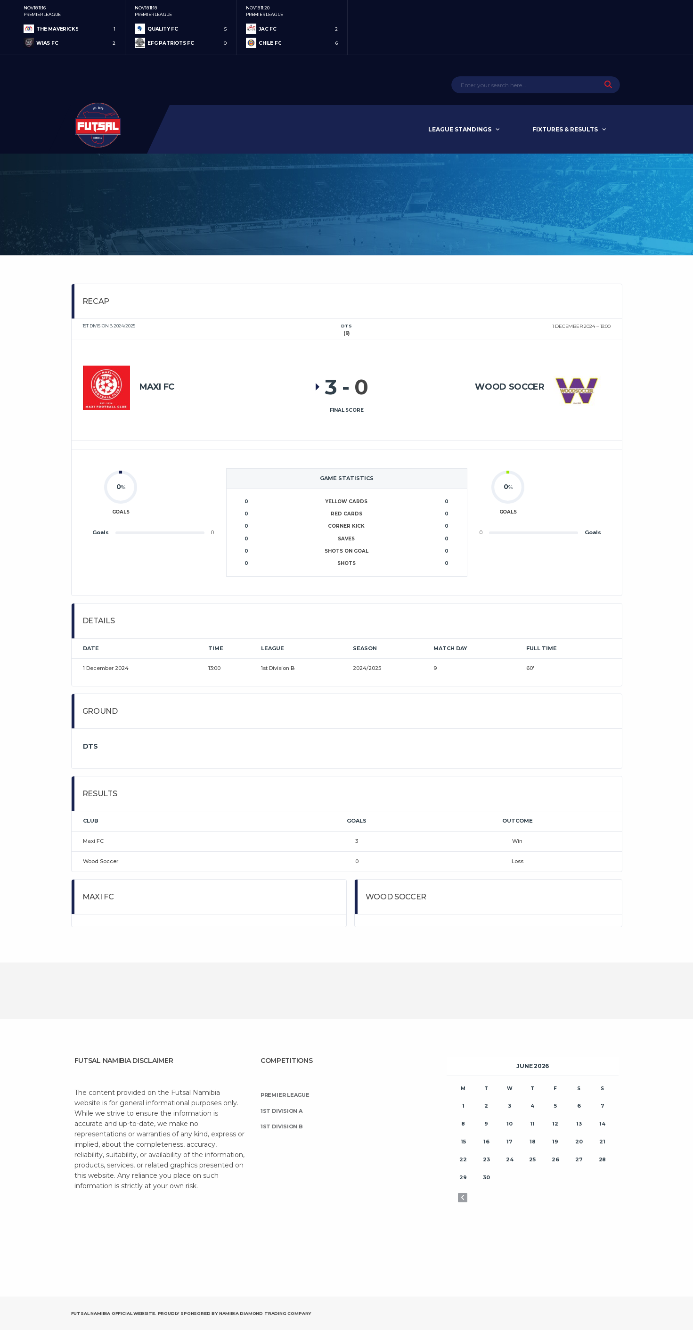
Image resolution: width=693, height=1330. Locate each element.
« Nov (462, 1197)
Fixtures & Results (565, 129)
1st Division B (282, 1126)
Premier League (285, 1095)
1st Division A (281, 1111)
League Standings (459, 129)
